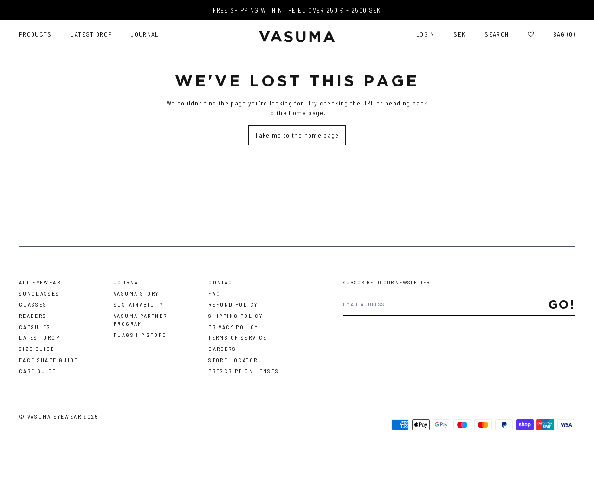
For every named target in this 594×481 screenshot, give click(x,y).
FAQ (214, 293)
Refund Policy (233, 304)
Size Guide (37, 348)
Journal (145, 34)
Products (35, 34)
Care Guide (38, 371)
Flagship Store (140, 334)
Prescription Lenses (243, 371)
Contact (222, 282)
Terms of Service (237, 337)
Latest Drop (91, 34)
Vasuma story (136, 293)
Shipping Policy (235, 315)
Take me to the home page (297, 135)
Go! (562, 304)
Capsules (35, 326)
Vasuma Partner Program (140, 319)
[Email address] (445, 304)
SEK (459, 34)
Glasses (33, 304)
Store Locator (233, 359)
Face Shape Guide (48, 359)
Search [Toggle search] (496, 34)
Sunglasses (39, 293)
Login (425, 34)
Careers (222, 348)
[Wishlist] (531, 34)
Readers (33, 315)
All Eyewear (40, 282)
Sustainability (138, 304)
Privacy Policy (233, 326)
